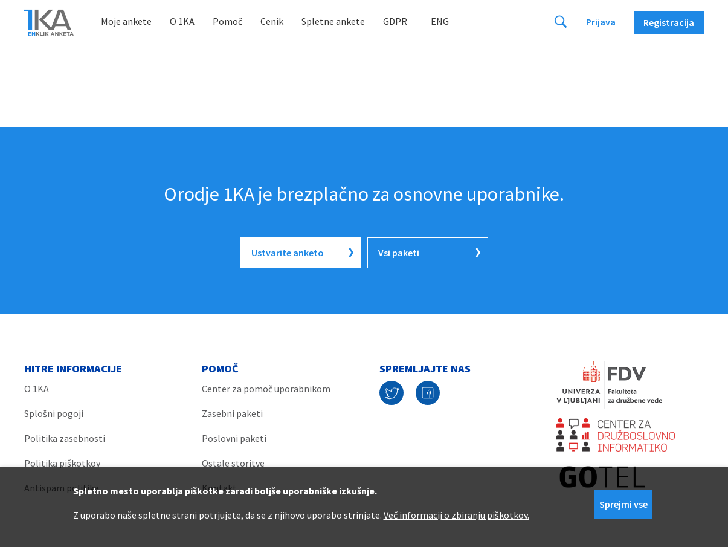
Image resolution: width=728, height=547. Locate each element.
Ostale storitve (233, 463)
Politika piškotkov (62, 463)
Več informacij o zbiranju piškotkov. (456, 515)
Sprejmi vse (623, 504)
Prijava (601, 22)
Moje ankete (126, 21)
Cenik (271, 21)
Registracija (668, 22)
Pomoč (227, 21)
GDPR (395, 21)
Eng (440, 21)
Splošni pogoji (53, 413)
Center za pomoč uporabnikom (266, 389)
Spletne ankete (333, 21)
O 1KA (182, 21)
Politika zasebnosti (64, 438)
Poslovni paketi (234, 438)
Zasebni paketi (232, 413)
